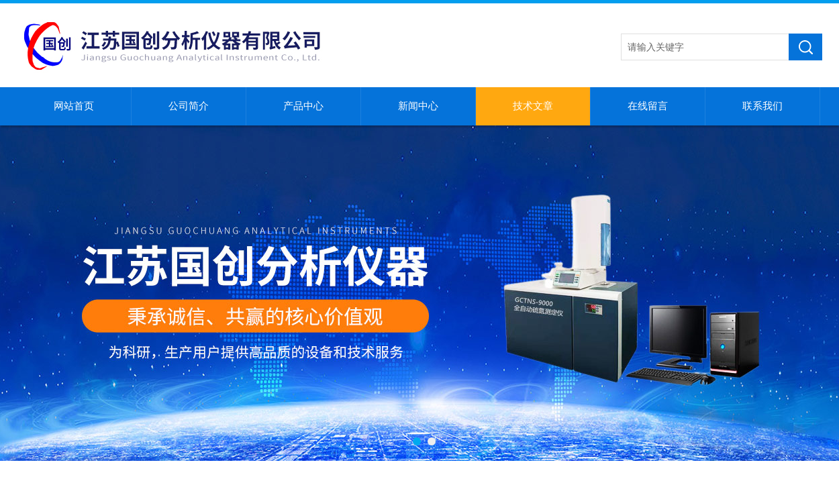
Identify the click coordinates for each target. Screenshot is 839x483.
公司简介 (188, 106)
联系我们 (762, 106)
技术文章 (533, 106)
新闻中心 (418, 106)
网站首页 (74, 106)
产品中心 (303, 106)
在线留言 (648, 106)
